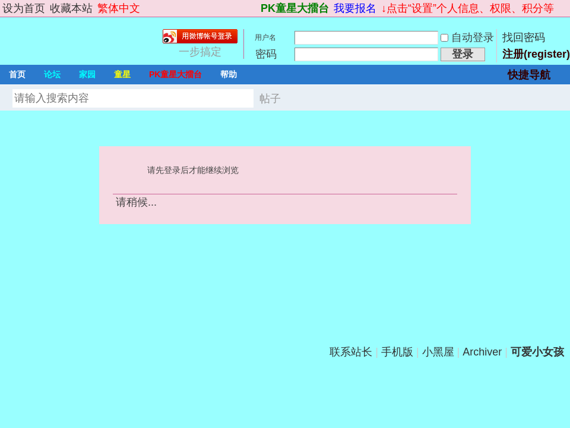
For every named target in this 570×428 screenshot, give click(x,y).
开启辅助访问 (255, 8)
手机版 (397, 352)
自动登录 (467, 37)
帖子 (270, 99)
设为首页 (23, 8)
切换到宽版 (563, 8)
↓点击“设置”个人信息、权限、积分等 (467, 8)
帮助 (228, 74)
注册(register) (536, 54)
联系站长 (351, 352)
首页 (17, 74)
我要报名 (355, 8)
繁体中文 (118, 8)
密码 (266, 54)
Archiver (482, 352)
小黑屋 (438, 352)
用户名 (265, 37)
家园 (87, 74)
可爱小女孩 (537, 352)
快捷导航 (529, 75)
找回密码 (523, 37)
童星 (122, 74)
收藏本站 (71, 8)
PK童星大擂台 (295, 8)
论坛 (52, 74)
